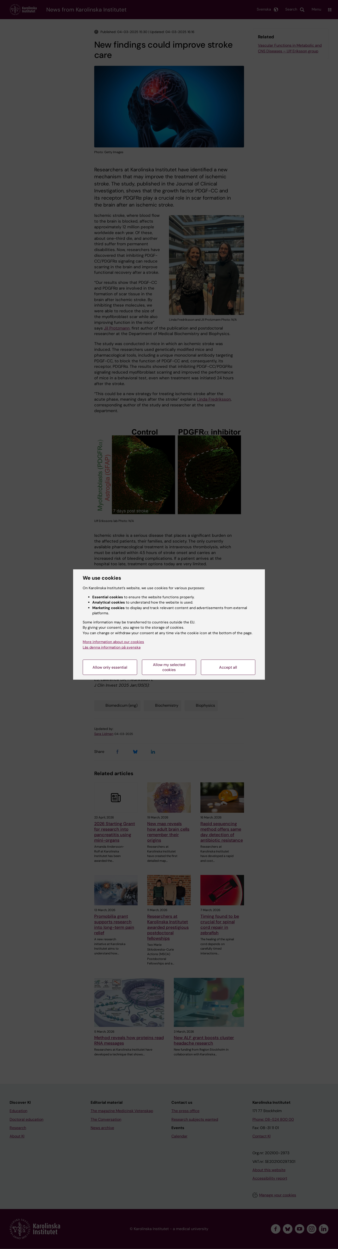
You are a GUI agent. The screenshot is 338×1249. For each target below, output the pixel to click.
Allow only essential (110, 667)
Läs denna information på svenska (111, 647)
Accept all (228, 667)
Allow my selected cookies (169, 667)
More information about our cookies (113, 641)
